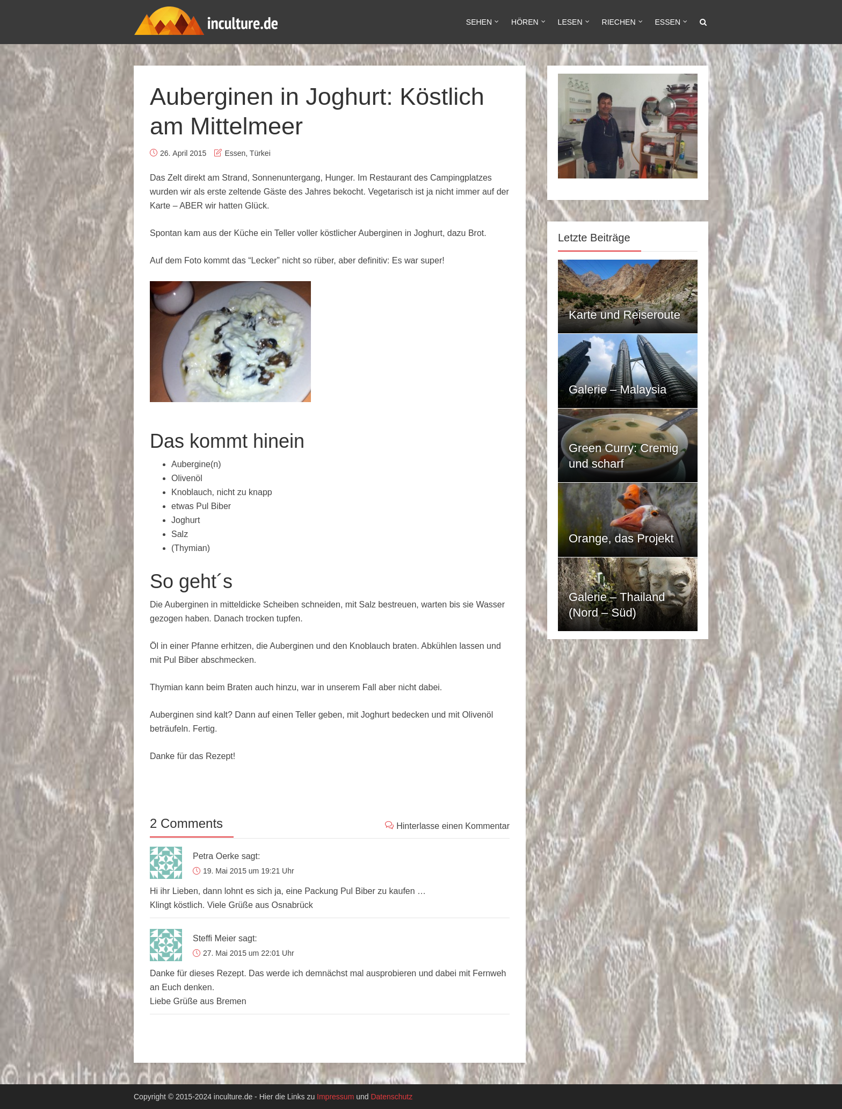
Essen (667, 22)
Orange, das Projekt (621, 538)
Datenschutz (391, 1096)
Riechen (619, 22)
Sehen (479, 22)
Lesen (570, 22)
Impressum (335, 1096)
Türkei (260, 153)
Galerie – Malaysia (617, 389)
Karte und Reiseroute (624, 314)
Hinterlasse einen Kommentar (447, 826)
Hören (525, 22)
